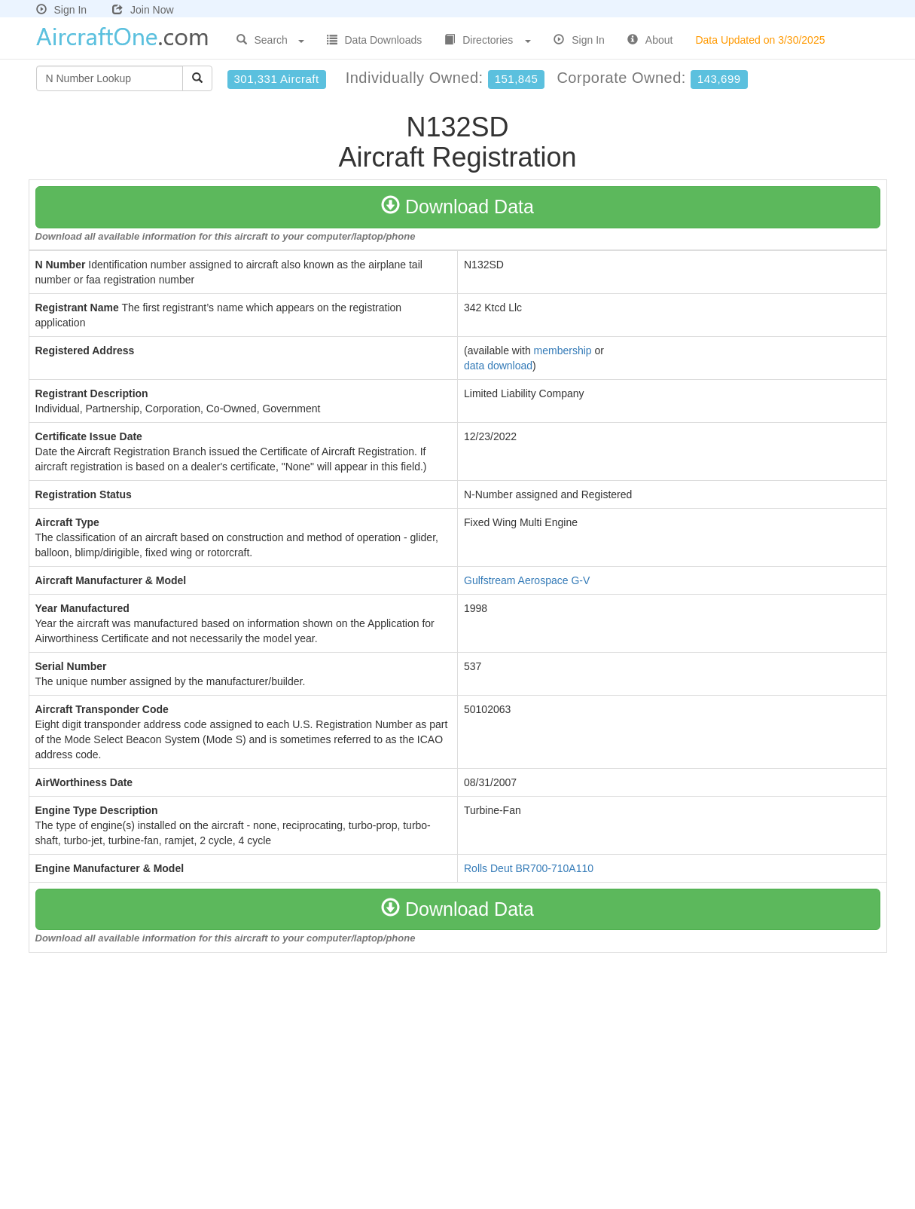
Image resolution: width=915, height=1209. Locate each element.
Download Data (457, 206)
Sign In (61, 10)
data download (498, 366)
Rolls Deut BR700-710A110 (528, 868)
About (650, 40)
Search (270, 40)
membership (563, 350)
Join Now (143, 10)
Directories (487, 40)
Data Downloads (374, 40)
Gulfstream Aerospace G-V (527, 580)
